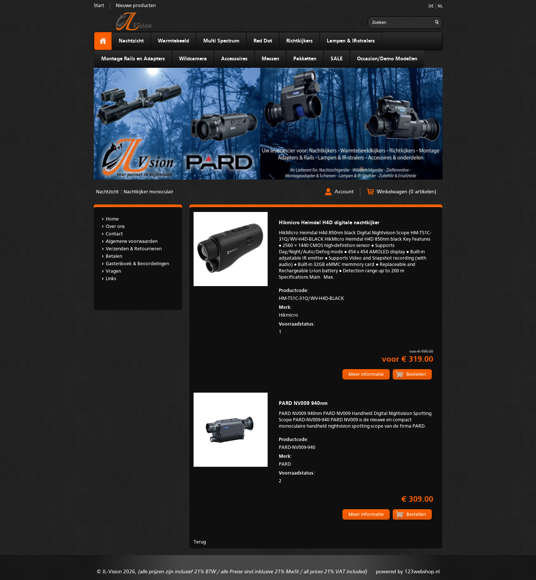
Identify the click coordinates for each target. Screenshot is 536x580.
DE (431, 6)
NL (440, 6)
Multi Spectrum (221, 41)
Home (112, 219)
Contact (114, 234)
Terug (200, 542)
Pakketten (304, 58)
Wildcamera (193, 58)
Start (99, 5)
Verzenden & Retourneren (134, 249)
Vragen (113, 271)
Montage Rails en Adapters (133, 58)
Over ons (115, 226)
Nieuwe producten (136, 5)
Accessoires (234, 58)
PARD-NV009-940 (356, 443)
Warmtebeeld (173, 41)
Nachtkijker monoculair (148, 192)
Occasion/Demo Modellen (387, 58)
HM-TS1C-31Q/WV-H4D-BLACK (356, 294)
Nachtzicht (131, 41)
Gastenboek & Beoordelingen (137, 264)
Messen (270, 58)
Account (344, 191)
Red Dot (262, 41)
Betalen (114, 256)
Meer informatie (366, 374)
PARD (356, 460)
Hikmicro (356, 311)
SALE (337, 58)
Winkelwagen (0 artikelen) (406, 191)
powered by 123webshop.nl (408, 571)
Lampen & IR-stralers (351, 41)
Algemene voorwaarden (131, 241)
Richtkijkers (299, 41)
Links (111, 278)
